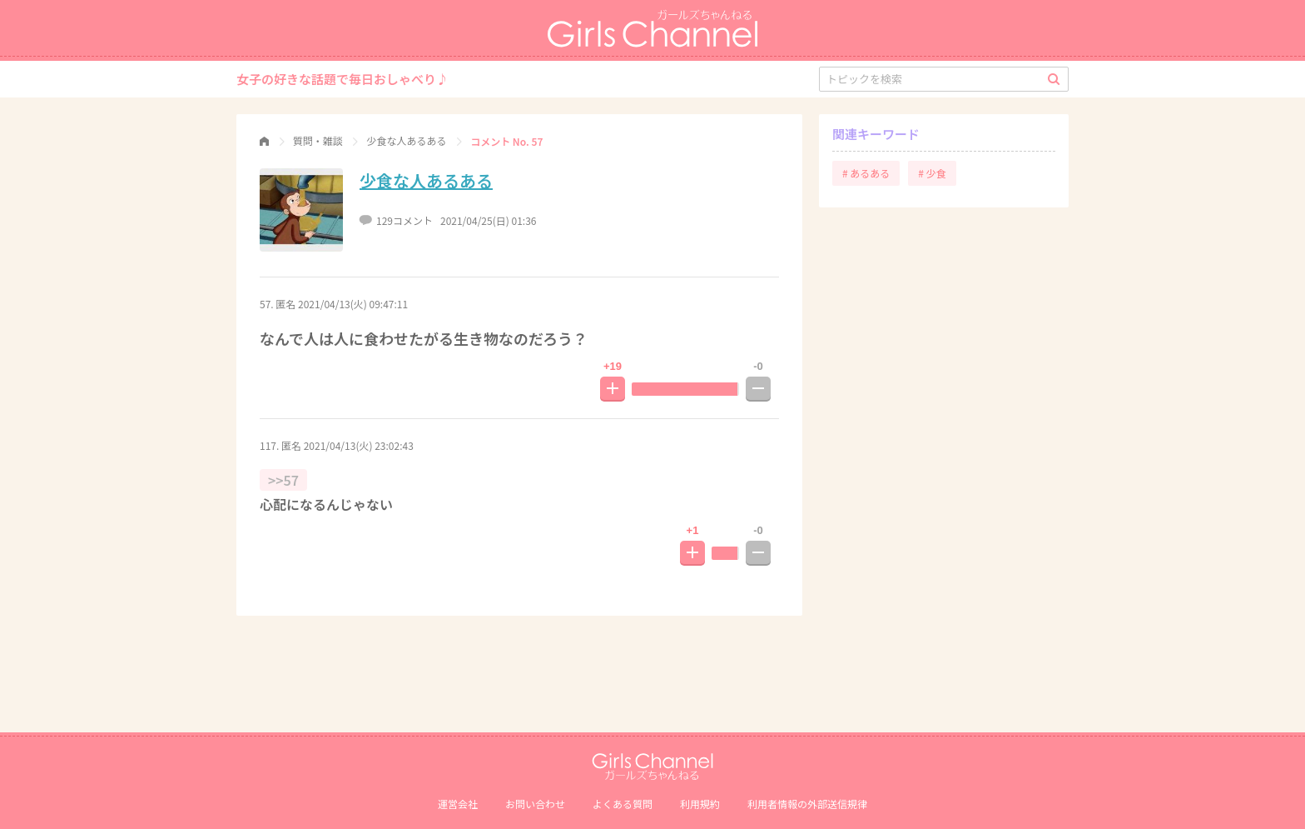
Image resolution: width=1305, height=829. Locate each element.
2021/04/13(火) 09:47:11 (353, 304)
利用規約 (700, 804)
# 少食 (931, 173)
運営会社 (458, 804)
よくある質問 (622, 804)
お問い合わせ (535, 804)
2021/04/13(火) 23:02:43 (359, 445)
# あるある (866, 173)
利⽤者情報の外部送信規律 (807, 804)
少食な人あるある (426, 180)
